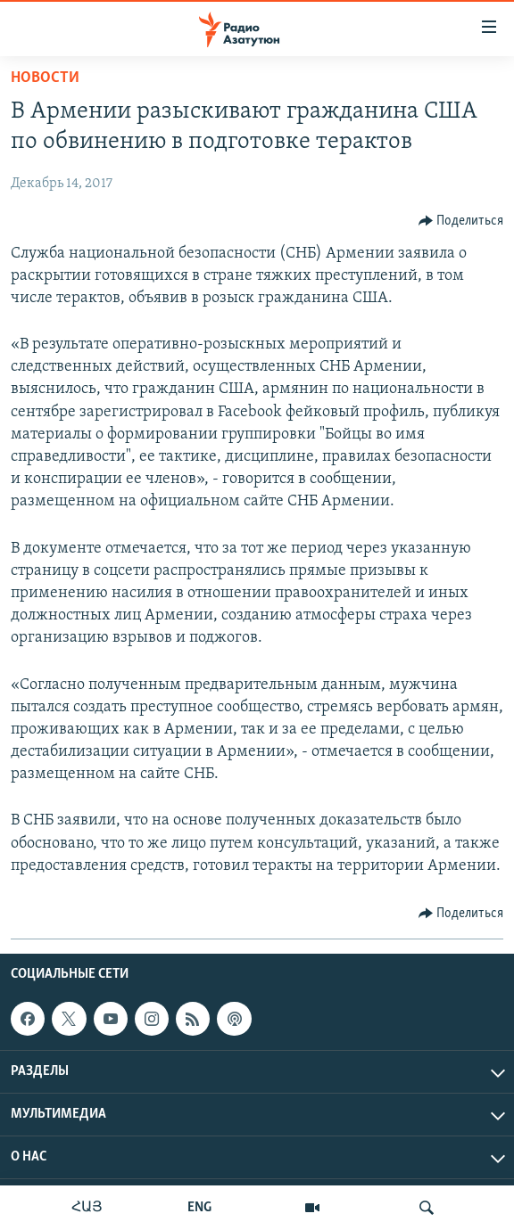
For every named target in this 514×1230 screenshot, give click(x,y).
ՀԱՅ (87, 1208)
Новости (45, 78)
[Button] (461, 221)
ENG (199, 1208)
